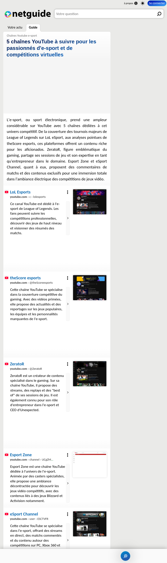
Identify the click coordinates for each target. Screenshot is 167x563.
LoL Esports (20, 192)
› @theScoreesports (31, 283)
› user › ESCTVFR (29, 519)
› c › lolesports (28, 197)
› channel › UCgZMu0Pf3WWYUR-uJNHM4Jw (47, 459)
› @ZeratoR (26, 369)
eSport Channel (24, 514)
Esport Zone (21, 454)
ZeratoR (17, 363)
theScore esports (25, 277)
